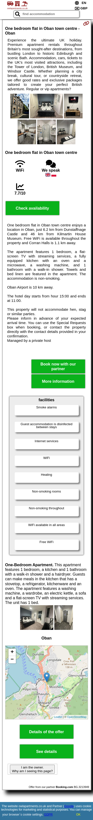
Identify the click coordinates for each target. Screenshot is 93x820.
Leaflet (58, 716)
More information (58, 381)
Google (69, 806)
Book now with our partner (58, 366)
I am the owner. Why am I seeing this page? (32, 769)
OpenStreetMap (77, 716)
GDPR (48, 814)
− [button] (12, 659)
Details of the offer (46, 732)
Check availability (32, 208)
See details (46, 751)
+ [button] (12, 652)
